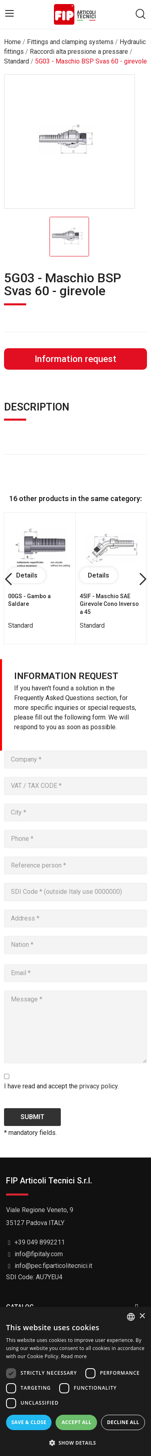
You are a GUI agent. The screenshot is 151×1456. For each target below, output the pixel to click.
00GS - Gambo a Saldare (29, 600)
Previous (8, 580)
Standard (20, 625)
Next (142, 580)
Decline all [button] (123, 1422)
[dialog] (75, 1381)
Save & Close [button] (28, 1422)
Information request (75, 358)
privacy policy (98, 1086)
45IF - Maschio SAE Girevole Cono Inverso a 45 (109, 604)
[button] (75, 1443)
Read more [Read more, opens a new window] (74, 1356)
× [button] (142, 1316)
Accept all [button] (76, 1422)
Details (26, 575)
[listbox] (131, 1317)
